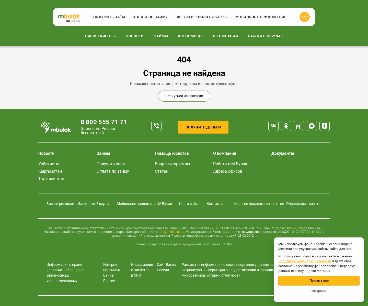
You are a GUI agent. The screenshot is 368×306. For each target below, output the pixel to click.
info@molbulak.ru (171, 232)
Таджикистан (51, 178)
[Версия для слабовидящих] (305, 17)
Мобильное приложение (260, 17)
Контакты (215, 204)
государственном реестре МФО (265, 232)
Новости (135, 36)
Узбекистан (49, 163)
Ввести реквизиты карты (202, 17)
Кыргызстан (50, 171)
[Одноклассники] (286, 126)
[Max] (312, 126)
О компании (225, 36)
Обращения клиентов (304, 204)
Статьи (161, 171)
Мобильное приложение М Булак (144, 204)
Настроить (319, 291)
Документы (282, 153)
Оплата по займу (150, 17)
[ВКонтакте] (273, 126)
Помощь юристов (172, 153)
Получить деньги (203, 127)
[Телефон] (156, 126)
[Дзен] (324, 126)
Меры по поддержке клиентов (259, 204)
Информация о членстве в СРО (142, 270)
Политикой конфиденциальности (304, 261)
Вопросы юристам (172, 163)
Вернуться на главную (184, 96)
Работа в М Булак (265, 36)
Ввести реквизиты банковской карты (78, 204)
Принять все (319, 280)
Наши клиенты (100, 36)
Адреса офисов (227, 171)
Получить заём (109, 17)
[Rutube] (299, 126)
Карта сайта (189, 204)
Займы (161, 36)
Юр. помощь (190, 36)
